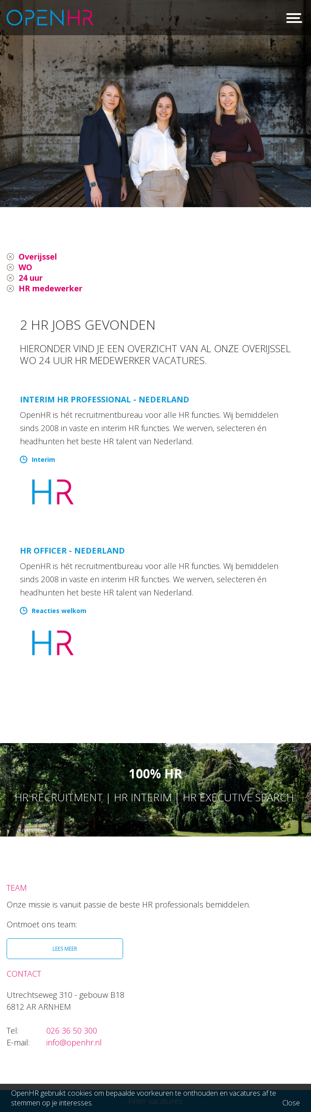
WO (25, 267)
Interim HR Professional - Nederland (104, 399)
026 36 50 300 (71, 1030)
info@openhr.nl (74, 1042)
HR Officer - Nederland (72, 550)
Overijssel (38, 256)
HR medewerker (50, 288)
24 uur (31, 277)
